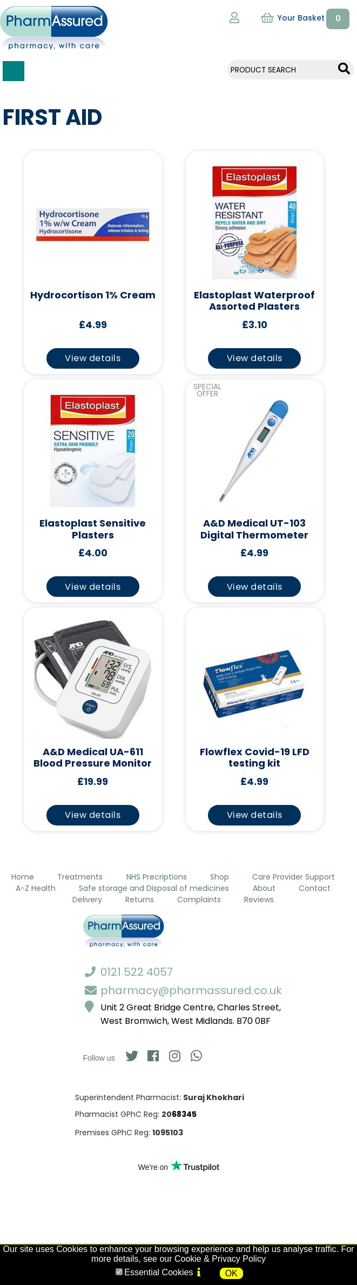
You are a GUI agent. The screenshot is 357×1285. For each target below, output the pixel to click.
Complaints (199, 899)
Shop (219, 876)
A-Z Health (36, 888)
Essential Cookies (158, 1272)
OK (231, 1273)
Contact (315, 888)
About (264, 888)
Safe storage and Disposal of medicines (154, 888)
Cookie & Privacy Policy (220, 1258)
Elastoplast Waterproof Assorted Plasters (254, 301)
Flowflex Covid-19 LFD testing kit (254, 758)
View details (92, 358)
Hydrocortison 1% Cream (93, 295)
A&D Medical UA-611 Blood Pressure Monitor (92, 758)
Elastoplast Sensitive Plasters (92, 529)
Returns (139, 899)
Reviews (259, 899)
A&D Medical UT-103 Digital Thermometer (254, 529)
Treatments (80, 876)
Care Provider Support (293, 876)
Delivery (87, 899)
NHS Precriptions (156, 876)
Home (22, 876)
